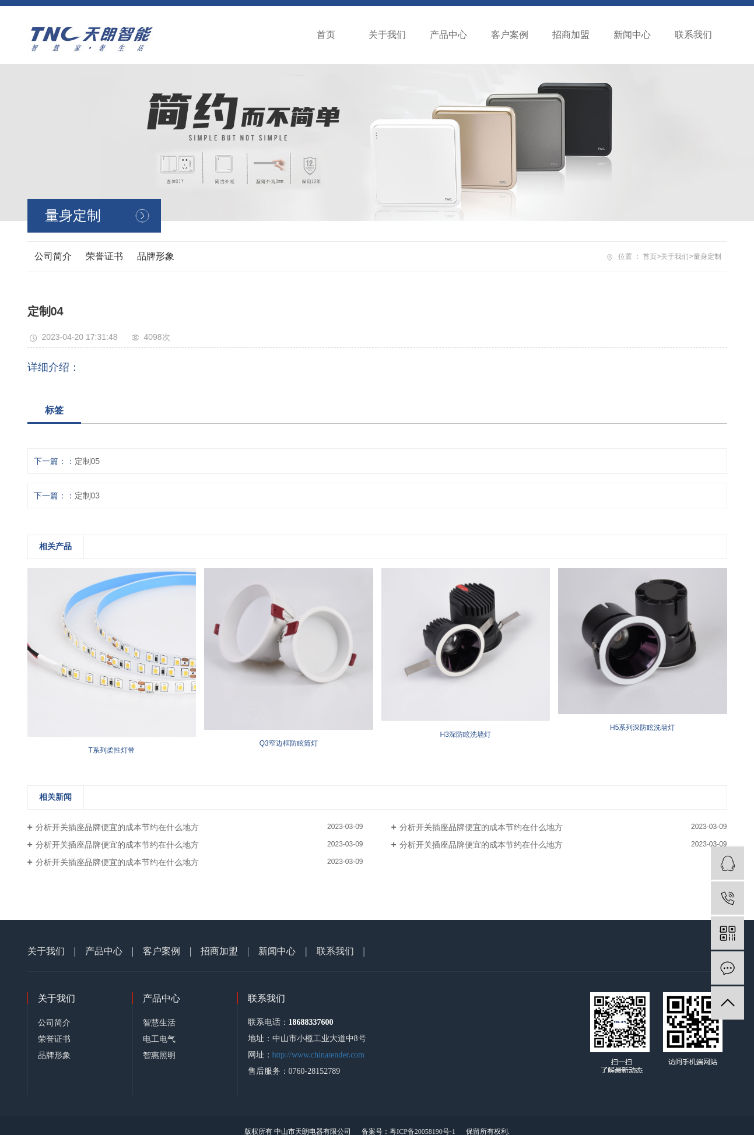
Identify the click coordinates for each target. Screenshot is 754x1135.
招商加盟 (571, 35)
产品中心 (448, 35)
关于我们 (387, 35)
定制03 (87, 495)
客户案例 (509, 35)
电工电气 (159, 1038)
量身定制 (707, 256)
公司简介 (53, 256)
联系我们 (693, 35)
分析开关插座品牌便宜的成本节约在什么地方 (117, 827)
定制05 (87, 461)
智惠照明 (159, 1055)
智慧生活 (159, 1022)
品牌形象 (155, 256)
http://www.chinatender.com (318, 1054)
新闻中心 (632, 35)
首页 (326, 35)
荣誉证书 (104, 256)
